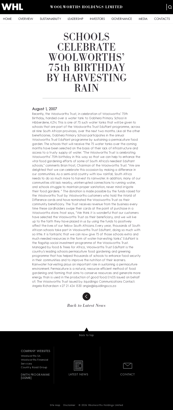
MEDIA (143, 19)
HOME (7, 19)
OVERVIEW (25, 19)
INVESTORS (97, 19)
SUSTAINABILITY (50, 19)
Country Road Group (34, 367)
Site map (55, 405)
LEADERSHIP (75, 19)
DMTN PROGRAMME (35, 374)
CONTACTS (162, 19)
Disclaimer (69, 405)
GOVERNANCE (121, 19)
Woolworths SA (30, 356)
